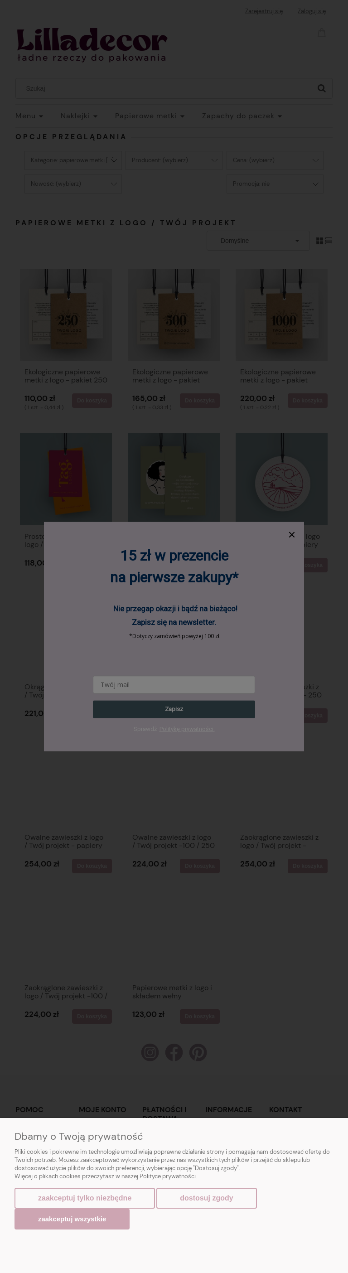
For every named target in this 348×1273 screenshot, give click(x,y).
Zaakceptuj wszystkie (72, 1219)
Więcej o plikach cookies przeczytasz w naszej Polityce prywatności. (105, 1176)
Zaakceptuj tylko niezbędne (84, 1198)
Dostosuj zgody (206, 1198)
